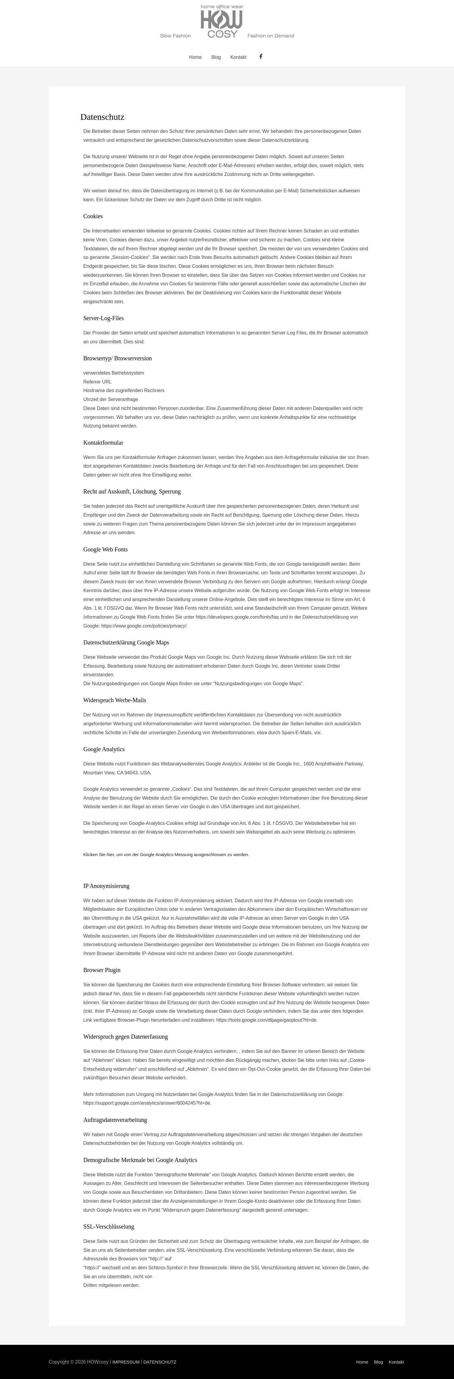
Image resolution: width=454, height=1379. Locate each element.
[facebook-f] (261, 56)
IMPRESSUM (127, 1361)
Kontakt (238, 57)
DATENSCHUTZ (162, 1361)
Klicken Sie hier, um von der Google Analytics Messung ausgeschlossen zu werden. (171, 854)
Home (195, 57)
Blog (216, 57)
